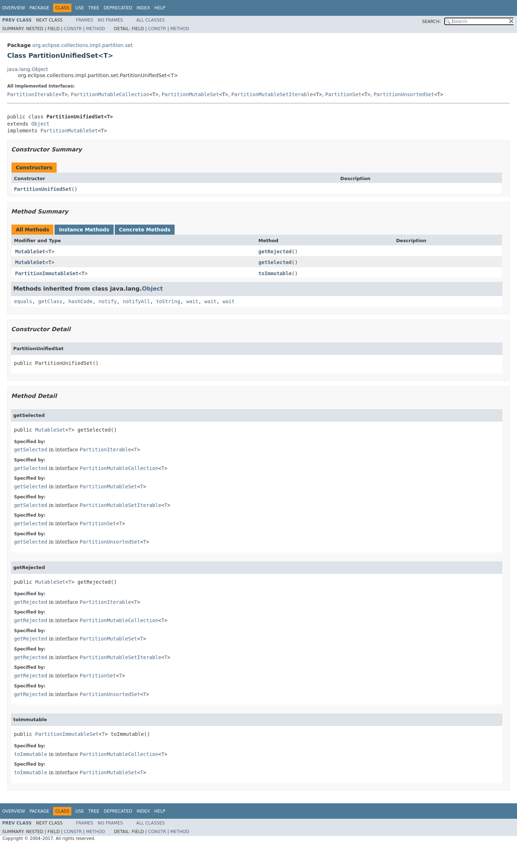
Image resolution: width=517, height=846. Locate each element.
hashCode (80, 301)
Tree (93, 7)
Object (40, 124)
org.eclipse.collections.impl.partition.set (82, 45)
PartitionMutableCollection (110, 94)
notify (108, 301)
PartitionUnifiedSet (42, 189)
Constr (73, 28)
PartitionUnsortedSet (404, 94)
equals (23, 301)
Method (95, 28)
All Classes (150, 20)
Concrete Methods (145, 229)
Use (79, 7)
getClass (50, 301)
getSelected (275, 262)
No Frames (110, 20)
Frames (85, 20)
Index (143, 7)
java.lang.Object (27, 69)
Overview (13, 7)
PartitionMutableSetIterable (272, 94)
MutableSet (30, 251)
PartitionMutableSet (190, 94)
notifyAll (136, 301)
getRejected (275, 251)
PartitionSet (343, 94)
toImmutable (275, 273)
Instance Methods (84, 229)
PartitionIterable (32, 94)
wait (192, 301)
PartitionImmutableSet (47, 273)
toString (168, 301)
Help (159, 7)
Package (39, 7)
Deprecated (118, 7)
